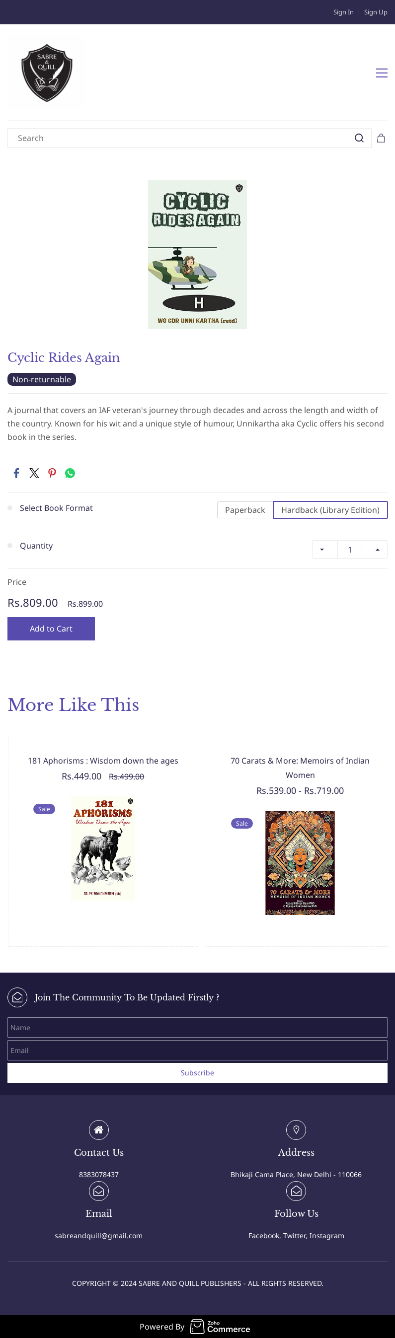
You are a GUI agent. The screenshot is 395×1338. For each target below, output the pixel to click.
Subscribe (197, 1072)
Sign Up (376, 11)
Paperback (245, 509)
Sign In (343, 11)
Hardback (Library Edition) (330, 509)
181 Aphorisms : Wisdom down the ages (103, 760)
